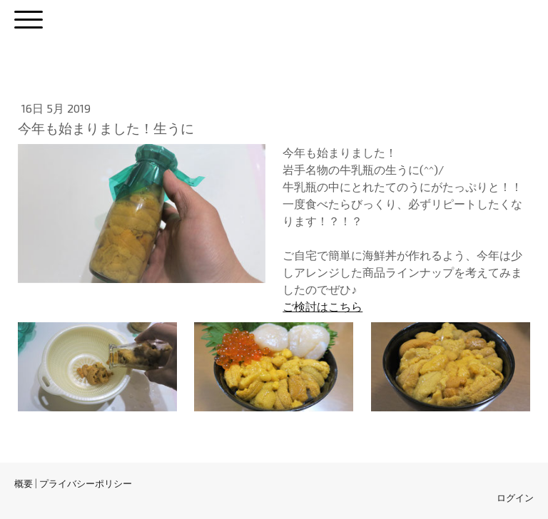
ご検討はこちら (322, 306)
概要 (23, 483)
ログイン (515, 497)
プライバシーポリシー (85, 483)
